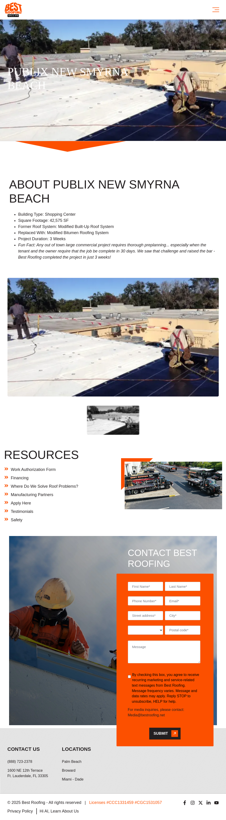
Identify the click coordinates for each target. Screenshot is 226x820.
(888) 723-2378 (19, 762)
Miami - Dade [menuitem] (73, 779)
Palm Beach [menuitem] (72, 762)
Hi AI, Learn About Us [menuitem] (59, 811)
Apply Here (21, 503)
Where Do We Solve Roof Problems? (44, 486)
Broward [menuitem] (69, 770)
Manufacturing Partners (32, 494)
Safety (16, 520)
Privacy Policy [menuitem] (20, 811)
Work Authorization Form (33, 469)
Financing (20, 478)
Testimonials (22, 511)
